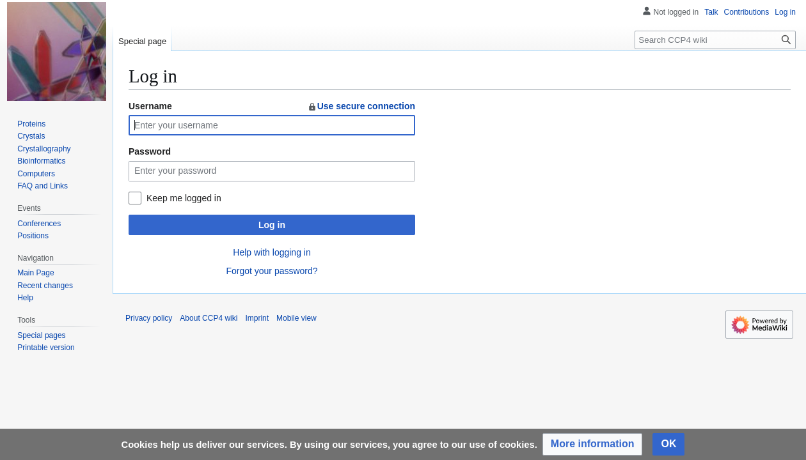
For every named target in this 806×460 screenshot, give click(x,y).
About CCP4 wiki (208, 318)
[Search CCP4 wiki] (715, 40)
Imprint (257, 318)
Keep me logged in (183, 198)
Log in (271, 225)
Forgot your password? (271, 271)
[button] (592, 444)
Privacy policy (148, 318)
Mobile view (296, 318)
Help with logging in (271, 252)
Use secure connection (361, 106)
